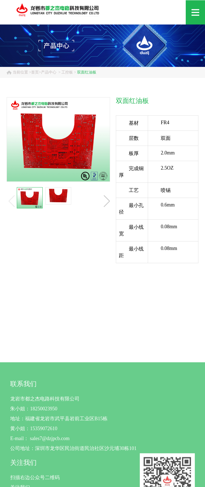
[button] (107, 201)
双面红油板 (86, 72)
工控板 (67, 72)
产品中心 (48, 72)
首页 (35, 72)
